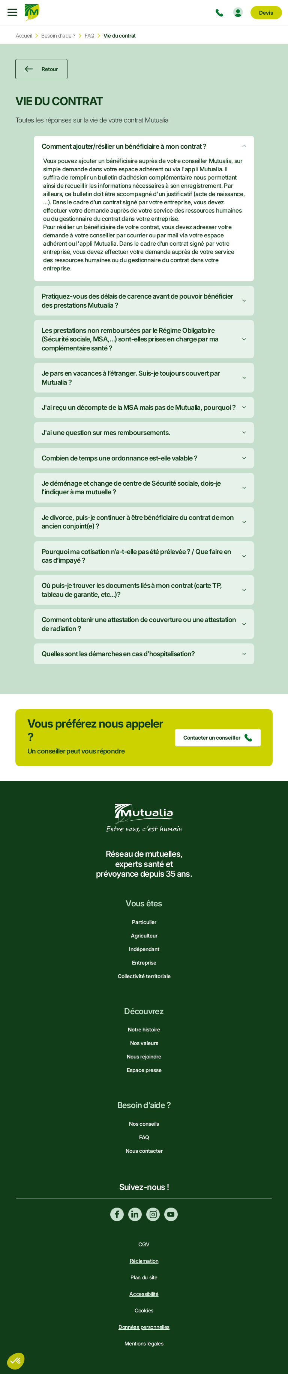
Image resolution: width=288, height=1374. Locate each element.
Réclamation (144, 1261)
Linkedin (135, 1214)
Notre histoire (144, 1029)
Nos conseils (144, 1123)
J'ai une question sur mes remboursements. (106, 432)
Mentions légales (144, 1343)
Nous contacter (144, 1151)
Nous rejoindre (144, 1056)
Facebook (117, 1214)
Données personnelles (144, 1327)
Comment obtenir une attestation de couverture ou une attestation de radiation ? (139, 624)
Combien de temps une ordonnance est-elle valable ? (119, 458)
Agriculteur (144, 935)
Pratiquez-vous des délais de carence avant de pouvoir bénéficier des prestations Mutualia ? (137, 300)
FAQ (89, 35)
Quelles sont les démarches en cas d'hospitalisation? (118, 654)
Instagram (153, 1214)
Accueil (24, 35)
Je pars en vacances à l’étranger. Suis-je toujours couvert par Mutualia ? (131, 377)
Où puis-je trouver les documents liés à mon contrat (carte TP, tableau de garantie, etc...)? (132, 589)
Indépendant (144, 949)
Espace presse (144, 1070)
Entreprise (144, 962)
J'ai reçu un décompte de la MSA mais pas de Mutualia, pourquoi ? (139, 407)
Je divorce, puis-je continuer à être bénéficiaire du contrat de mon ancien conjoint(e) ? (138, 521)
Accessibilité (143, 1294)
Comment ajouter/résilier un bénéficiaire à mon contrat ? (124, 146)
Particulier (144, 922)
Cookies (144, 1310)
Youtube (171, 1214)
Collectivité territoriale (144, 976)
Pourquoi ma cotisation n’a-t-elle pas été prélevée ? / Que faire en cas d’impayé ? (136, 556)
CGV (143, 1244)
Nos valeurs (144, 1043)
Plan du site (144, 1277)
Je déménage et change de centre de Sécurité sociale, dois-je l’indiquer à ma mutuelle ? (131, 487)
